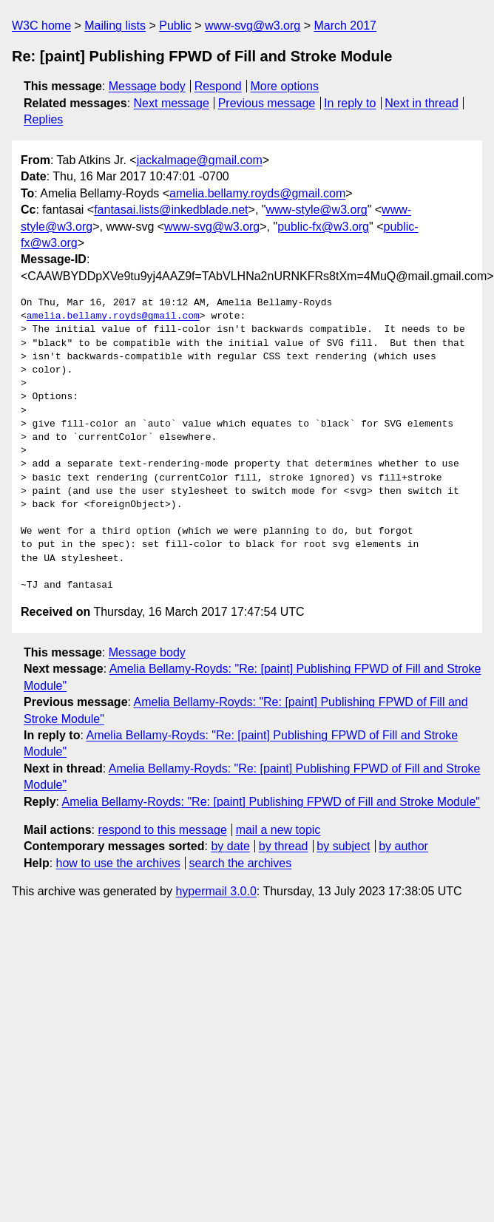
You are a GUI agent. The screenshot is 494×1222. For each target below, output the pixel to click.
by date (230, 846)
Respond (218, 86)
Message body (147, 86)
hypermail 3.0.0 (215, 891)
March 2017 (345, 25)
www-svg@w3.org (252, 25)
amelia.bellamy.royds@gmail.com (257, 193)
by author (403, 846)
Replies (43, 119)
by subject (343, 846)
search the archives (240, 863)
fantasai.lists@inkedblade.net (171, 209)
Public (175, 25)
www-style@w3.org (316, 209)
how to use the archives (118, 863)
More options (285, 86)
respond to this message (162, 830)
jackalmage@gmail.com (200, 160)
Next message (171, 103)
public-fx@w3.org (323, 226)
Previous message (267, 103)
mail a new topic (278, 830)
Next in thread (422, 103)
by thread (283, 846)
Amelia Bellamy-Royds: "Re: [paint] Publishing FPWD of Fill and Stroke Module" (271, 801)
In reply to (350, 103)
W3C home (41, 25)
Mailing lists (115, 25)
